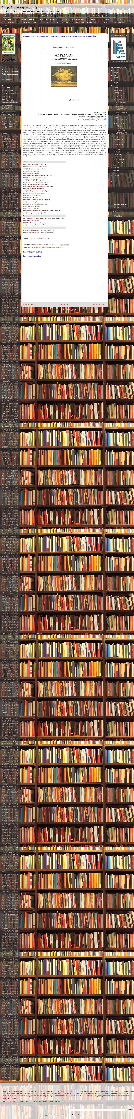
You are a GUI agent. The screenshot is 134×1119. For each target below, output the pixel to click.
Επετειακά (5, 397)
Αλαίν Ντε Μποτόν (7, 156)
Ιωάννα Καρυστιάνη (13, 510)
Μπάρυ (16, 648)
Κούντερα (9, 547)
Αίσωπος (16, 155)
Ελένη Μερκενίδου (8, 380)
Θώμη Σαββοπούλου (10, 501)
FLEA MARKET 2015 (7, 1011)
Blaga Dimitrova (12, 991)
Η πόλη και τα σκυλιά (9, 467)
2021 (114, 83)
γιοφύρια (4, 285)
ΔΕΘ (15, 322)
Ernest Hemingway (7, 1005)
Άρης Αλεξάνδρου (14, 212)
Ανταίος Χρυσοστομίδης (10, 192)
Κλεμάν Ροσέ (15, 541)
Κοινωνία (6, 544)
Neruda (11, 1042)
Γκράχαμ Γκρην (8, 310)
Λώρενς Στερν (13, 582)
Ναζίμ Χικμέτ (7, 661)
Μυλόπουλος (5, 659)
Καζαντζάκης (12, 518)
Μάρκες (6, 618)
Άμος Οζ (14, 170)
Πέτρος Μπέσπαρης (8, 769)
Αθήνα (16, 152)
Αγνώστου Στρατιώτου (8, 149)
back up (16, 987)
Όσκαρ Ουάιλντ (7, 727)
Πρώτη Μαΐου (13, 791)
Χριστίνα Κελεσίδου (8, 962)
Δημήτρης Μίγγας (7, 328)
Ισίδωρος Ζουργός (6, 505)
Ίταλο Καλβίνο (6, 509)
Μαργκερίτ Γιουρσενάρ (34, 247)
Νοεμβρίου (117, 137)
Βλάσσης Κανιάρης (6, 255)
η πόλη (16, 465)
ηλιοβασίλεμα (5, 478)
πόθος (3, 772)
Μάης (6, 585)
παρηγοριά (4, 754)
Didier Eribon (9, 1000)
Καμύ (17, 524)
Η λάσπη (12, 456)
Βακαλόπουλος (7, 228)
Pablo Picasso (7, 1050)
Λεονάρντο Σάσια (6, 572)
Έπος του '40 (15, 400)
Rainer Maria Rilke (7, 1056)
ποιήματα (10, 772)
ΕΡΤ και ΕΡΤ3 (9, 19)
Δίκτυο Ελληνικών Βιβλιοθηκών (11, 353)
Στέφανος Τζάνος (6, 847)
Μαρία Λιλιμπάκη (8, 605)
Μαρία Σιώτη (12, 610)
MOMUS (9, 1040)
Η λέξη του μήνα (106, 19)
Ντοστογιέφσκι (12, 691)
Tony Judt (5, 1070)
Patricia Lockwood (14, 1053)
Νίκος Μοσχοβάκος (8, 678)
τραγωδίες (5, 909)
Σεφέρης (9, 821)
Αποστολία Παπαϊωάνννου (8, 210)
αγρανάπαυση (5, 150)
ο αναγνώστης (11, 696)
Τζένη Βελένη (7, 886)
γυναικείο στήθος (7, 318)
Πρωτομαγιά (5, 792)
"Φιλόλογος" (4, 136)
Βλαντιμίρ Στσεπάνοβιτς (8, 253)
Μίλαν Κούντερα (14, 628)
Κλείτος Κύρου (8, 539)
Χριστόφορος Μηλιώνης (12, 968)
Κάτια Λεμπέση (8, 530)
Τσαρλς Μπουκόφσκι (13, 911)
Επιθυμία (15, 397)
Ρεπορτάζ (4, 805)
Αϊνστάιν (10, 155)
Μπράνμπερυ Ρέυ (6, 658)
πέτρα (16, 767)
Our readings (11, 1048)
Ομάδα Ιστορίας (12, 721)
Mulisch (5, 1042)
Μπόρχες (14, 655)
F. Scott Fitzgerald (6, 1010)
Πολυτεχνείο (4, 780)
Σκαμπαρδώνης (12, 824)
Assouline (10, 987)
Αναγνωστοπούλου (6, 176)
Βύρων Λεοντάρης (7, 261)
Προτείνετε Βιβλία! (7, 79)
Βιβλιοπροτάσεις (6, 245)
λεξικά (3, 570)
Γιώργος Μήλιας (14, 294)
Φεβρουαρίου (118, 159)
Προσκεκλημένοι (9, 22)
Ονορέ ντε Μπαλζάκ (13, 723)
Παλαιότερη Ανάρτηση (98, 304)
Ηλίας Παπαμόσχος (10, 475)
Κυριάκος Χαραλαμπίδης (8, 553)
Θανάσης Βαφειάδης (6, 485)
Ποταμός (12, 780)
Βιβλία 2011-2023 (47, 16)
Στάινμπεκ (13, 838)
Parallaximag (5, 1053)
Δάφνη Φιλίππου (6, 322)
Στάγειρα (11, 837)
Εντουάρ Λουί (13, 394)
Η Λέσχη (9, 461)
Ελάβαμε (5, 378)
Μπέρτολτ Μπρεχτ (14, 651)
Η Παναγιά (10, 465)
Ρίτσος (14, 806)
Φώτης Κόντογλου (6, 936)
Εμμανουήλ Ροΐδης (12, 392)
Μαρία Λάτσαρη (14, 604)
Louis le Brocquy (7, 1034)
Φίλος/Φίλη (5, 928)
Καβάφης (4, 518)
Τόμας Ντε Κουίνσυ (13, 908)
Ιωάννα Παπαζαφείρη (9, 512)
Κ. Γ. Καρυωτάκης (12, 515)
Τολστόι (5, 908)
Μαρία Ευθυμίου (12, 602)
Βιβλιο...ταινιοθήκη (7, 239)
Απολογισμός (18, 16)
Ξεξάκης (4, 696)
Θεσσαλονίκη (5, 499)
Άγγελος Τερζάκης (14, 146)
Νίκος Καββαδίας (14, 671)
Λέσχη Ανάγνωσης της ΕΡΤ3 (19, 7)
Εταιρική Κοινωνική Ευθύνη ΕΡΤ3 (74, 19)
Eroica (3, 1008)
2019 (114, 88)
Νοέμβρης (15, 681)
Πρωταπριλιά (5, 791)
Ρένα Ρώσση (12, 803)
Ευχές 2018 (10, 430)
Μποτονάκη (12, 656)
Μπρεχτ (14, 658)
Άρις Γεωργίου (7, 216)
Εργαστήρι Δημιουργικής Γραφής (49, 19)
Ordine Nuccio (10, 1046)
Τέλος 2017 (13, 876)
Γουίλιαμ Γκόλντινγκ (6, 314)
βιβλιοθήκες (5, 241)
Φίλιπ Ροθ (13, 927)
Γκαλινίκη (14, 307)
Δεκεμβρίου (117, 90)
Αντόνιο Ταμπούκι (12, 196)
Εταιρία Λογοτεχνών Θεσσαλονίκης (10, 419)
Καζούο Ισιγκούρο (6, 519)
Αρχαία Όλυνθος (6, 218)
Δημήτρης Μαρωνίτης (13, 327)
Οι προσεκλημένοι (14, 717)
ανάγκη (3, 172)
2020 (114, 85)
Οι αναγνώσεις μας (10, 711)
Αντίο (6, 16)
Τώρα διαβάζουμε (119, 22)
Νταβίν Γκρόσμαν (14, 685)
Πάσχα (10, 757)
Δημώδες (6, 336)
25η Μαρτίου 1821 (9, 138)
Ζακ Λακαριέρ (5, 437)
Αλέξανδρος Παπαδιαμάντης (9, 164)
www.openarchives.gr (7, 1076)
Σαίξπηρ (3, 815)
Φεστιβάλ (4, 922)
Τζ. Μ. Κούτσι (5, 882)
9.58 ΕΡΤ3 (13, 144)
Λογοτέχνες (15, 576)
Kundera (4, 1031)
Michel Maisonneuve (8, 1039)
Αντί (2, 193)
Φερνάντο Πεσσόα (10, 921)
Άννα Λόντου (5, 190)
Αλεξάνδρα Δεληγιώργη (10, 159)
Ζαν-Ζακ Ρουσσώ (12, 438)
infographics (14, 1022)
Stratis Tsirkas (12, 1065)
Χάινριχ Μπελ (5, 940)
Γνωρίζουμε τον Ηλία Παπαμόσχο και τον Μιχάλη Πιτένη (120, 132)
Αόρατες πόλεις (12, 202)
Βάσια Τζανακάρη (10, 230)
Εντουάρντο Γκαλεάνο (8, 395)
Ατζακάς (3, 225)
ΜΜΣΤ (9, 633)
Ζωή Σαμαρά (15, 447)
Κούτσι (14, 547)
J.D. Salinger (15, 1025)
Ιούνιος (14, 504)
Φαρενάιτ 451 (10, 917)
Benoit (10, 990)
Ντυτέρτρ (4, 693)
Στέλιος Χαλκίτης (5, 844)
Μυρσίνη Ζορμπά (14, 659)
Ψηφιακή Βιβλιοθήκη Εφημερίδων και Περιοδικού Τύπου (10, 976)
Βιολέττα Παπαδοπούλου (10, 249)
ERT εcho (116, 207)
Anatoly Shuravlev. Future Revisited (10, 984)
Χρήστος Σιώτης (6, 956)
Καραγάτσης (13, 525)
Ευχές (3, 430)
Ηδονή (10, 472)
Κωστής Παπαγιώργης (10, 565)
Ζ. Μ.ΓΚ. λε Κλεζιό (11, 435)
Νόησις (12, 682)
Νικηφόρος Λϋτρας (6, 665)
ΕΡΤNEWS (4, 416)
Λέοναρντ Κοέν (12, 570)
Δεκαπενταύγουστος (6, 324)
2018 (114, 165)
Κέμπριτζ (13, 532)
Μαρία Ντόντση (12, 607)
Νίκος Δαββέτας (13, 670)
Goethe (11, 1017)
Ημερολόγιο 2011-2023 (12, 479)
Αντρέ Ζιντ (4, 198)
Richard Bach (5, 1059)
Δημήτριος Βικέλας (12, 330)
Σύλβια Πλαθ (12, 851)
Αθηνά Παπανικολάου (9, 153)
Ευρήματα (92, 19)
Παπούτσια (12, 749)
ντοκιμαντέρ (4, 691)
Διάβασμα (13, 339)
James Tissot (6, 1027)
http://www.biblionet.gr (42, 238)
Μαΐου (116, 152)
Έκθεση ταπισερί (8, 377)
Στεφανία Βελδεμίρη (10, 846)
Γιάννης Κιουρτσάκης (13, 273)
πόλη (14, 773)
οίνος (5, 720)
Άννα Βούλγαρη (12, 189)
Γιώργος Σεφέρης (13, 299)
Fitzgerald (14, 1010)
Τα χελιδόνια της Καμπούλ (10, 863)
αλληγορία (5, 169)
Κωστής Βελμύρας (13, 564)
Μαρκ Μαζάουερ (14, 616)
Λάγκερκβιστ (4, 567)
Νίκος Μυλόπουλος (13, 679)
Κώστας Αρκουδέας (6, 559)
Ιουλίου (116, 147)
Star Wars (9, 1063)
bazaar (5, 988)
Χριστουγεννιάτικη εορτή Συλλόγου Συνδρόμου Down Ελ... (120, 102)
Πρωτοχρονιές (7, 794)
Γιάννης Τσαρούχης (13, 279)
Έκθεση (3, 372)
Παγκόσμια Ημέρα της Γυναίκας (10, 732)
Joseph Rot (5, 1030)
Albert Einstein (5, 982)
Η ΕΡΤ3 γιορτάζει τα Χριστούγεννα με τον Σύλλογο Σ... (120, 119)
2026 (114, 70)
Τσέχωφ (6, 913)
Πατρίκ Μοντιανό (8, 758)
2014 (114, 175)
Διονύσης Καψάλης (7, 355)
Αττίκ (9, 225)
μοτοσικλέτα (15, 638)
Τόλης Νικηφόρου (13, 906)
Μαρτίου (117, 157)
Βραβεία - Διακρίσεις (7, 258)
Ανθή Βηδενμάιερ (14, 185)
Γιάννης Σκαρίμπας (6, 278)
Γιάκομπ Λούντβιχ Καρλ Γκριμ (9, 270)
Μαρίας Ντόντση (14, 613)
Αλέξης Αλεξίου (6, 166)
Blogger (90, 1115)
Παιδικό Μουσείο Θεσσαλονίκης (118, 215)
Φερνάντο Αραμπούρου (12, 919)
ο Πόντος (11, 707)
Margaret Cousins (6, 1037)
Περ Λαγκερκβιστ (14, 764)
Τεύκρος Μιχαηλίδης (11, 880)
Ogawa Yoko (10, 1045)
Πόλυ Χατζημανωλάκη (13, 777)
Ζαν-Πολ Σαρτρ (6, 440)
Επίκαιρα (6, 398)
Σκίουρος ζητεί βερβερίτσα (9, 826)
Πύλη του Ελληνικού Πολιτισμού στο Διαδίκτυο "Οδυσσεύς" (10, 797)
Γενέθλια (16, 262)
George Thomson (12, 1014)
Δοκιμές (16, 355)
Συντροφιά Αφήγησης (62, 22)
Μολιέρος (10, 635)
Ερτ (4, 409)
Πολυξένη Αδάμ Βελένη (10, 778)
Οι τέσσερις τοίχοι (7, 718)
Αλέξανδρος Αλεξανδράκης (8, 162)
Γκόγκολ (16, 308)
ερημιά (11, 403)
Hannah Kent (6, 1019)
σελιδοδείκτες (13, 820)
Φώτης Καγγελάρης (11, 934)
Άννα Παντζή (14, 190)
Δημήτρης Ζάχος (7, 325)
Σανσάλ (8, 818)
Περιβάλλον (6, 766)
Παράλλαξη (4, 750)
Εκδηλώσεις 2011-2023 (27, 19)
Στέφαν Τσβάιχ (14, 844)
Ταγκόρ (3, 865)
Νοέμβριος (5, 682)
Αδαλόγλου (13, 150)
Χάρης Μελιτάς (12, 944)
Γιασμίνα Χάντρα (8, 282)
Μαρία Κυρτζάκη (5, 604)
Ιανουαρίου (117, 162)
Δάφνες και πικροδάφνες (10, 321)
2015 (114, 172)
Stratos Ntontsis (5, 1066)
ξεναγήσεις (4, 695)
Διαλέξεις (4, 342)
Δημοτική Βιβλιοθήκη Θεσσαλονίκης (10, 334)
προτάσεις (13, 789)
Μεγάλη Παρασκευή (13, 622)
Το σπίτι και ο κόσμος (12, 903)
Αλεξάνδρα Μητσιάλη (8, 161)
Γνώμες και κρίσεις (12, 313)
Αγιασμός (6, 147)
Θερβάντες (13, 498)
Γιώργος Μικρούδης (8, 296)
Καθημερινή (15, 519)
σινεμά (11, 823)
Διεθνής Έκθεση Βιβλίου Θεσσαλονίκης (103, 16)
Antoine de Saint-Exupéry (9, 985)
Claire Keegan (14, 996)
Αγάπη (4, 146)
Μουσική (12, 645)
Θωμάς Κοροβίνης (14, 499)
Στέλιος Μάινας (12, 843)
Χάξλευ (10, 942)
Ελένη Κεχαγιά (15, 378)
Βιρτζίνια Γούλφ (12, 252)
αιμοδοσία (4, 155)
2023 (114, 78)
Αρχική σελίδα (63, 304)
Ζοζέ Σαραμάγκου (8, 443)
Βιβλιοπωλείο (5, 247)
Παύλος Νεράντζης (13, 760)
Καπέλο (6, 525)
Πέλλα (7, 761)
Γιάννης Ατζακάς (6, 271)
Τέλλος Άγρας (5, 876)
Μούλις (6, 639)
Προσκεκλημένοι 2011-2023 (29, 22)
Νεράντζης (13, 662)
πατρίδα (16, 757)
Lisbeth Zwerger (12, 1033)
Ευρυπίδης (9, 427)
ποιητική (6, 773)
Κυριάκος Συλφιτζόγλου (10, 552)
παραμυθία (13, 750)
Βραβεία (13, 256)
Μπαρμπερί (4, 648)
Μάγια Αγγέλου (14, 584)
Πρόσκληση (4, 789)
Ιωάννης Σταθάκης (6, 513)
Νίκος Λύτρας (5, 676)
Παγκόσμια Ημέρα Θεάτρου (12, 729)
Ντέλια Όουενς (9, 688)
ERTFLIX (9, 1008)
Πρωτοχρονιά (14, 792)
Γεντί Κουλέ (7, 264)
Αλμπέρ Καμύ (13, 169)
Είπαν (6, 366)
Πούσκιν (3, 781)
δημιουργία (4, 331)
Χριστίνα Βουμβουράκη (10, 961)
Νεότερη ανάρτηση (29, 304)
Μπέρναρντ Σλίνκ (10, 650)
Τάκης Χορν (15, 866)
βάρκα (16, 229)
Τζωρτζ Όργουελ (6, 889)
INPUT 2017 (5, 1023)
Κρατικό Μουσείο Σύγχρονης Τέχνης (10, 550)
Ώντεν (15, 980)
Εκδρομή (14, 370)
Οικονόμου (15, 718)
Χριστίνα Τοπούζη (6, 964)
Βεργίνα (14, 236)
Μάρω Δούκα (15, 619)
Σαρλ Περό (14, 818)
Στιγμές (13, 848)
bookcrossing (5, 993)
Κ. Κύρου (4, 516)
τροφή (11, 909)
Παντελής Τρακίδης (9, 743)
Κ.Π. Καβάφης (12, 516)
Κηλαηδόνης (4, 538)
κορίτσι (13, 544)
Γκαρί (3, 308)
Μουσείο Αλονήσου (6, 641)
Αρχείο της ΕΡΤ (8, 221)
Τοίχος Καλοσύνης (8, 905)
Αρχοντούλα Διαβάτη (7, 222)
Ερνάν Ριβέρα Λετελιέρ (12, 405)
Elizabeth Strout (12, 1003)
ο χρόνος (15, 708)
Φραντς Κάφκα (7, 931)
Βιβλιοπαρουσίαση (6, 244)
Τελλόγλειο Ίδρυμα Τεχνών (9, 874)
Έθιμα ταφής (13, 358)
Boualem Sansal (14, 993)
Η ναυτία (4, 465)
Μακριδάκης (4, 595)
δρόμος (5, 356)
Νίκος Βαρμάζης (6, 668)
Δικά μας (123, 16)
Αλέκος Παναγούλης (13, 158)
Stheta (5, 1065)
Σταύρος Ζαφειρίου (6, 840)
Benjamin (4, 990)
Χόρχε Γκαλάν (12, 951)
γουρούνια (15, 314)
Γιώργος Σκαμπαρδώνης (10, 301)
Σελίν (3, 821)
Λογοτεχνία (6, 578)
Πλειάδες (14, 770)
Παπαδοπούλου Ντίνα (8, 747)
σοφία (4, 832)
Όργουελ (11, 724)
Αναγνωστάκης (5, 175)
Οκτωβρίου (117, 139)
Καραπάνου (4, 527)
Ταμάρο (7, 868)
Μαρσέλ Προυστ (5, 619)
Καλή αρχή (7, 522)
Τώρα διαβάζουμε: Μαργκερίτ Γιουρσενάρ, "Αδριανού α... (119, 126)
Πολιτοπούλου (5, 775)
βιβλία (7, 26)
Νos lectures (12, 693)
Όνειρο (4, 723)
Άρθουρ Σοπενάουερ (13, 215)
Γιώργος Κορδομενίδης (12, 291)
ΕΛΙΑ (10, 384)
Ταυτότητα (105, 22)
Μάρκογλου (13, 618)
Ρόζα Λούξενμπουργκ (7, 808)
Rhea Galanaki (12, 1057)
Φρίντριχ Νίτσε (12, 933)
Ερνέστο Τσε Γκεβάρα (13, 408)
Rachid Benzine (14, 1054)
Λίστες (8, 576)
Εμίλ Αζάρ (7, 390)
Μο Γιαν (14, 633)
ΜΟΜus (16, 635)
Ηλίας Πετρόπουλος (8, 476)
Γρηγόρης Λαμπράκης (10, 316)
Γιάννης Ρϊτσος (12, 276)
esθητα (14, 1008)
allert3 (14, 982)
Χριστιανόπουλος (14, 959)
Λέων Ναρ (11, 573)
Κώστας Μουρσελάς (7, 562)
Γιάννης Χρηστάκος (7, 281)
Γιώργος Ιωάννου (6, 287)
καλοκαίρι (11, 524)
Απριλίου (117, 154)
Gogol (16, 1017)
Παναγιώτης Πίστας (11, 737)
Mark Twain (15, 1037)
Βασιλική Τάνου (14, 235)
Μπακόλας (13, 647)
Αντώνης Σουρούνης (8, 199)
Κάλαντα (16, 521)
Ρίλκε (14, 804)
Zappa (8, 1077)
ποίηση (16, 772)
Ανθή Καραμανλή (8, 187)
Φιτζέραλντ (13, 928)
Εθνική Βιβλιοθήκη (6, 359)
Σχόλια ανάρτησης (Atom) (68, 309)
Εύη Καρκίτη (12, 424)
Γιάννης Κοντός (8, 275)
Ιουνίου (116, 149)
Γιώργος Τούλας (6, 302)
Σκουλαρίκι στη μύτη (6, 829)
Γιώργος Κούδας (7, 293)
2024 (114, 75)
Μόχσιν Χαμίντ (5, 647)
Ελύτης (16, 389)
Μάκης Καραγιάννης (8, 593)
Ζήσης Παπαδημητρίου (13, 441)
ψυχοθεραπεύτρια (7, 980)
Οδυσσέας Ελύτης (9, 710)
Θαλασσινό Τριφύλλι (10, 484)
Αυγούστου (117, 144)
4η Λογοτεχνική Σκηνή (11, 141)
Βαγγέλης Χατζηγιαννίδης (12, 227)
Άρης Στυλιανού (8, 213)
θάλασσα (15, 482)
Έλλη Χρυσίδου (14, 386)
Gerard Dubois (6, 1016)
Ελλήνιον (10, 389)
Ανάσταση (4, 179)
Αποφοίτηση (32, 16)
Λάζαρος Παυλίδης (14, 567)
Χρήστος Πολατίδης (11, 954)
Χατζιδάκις (11, 948)
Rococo (14, 1059)
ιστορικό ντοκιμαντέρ (11, 507)
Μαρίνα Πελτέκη (8, 615)
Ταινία (9, 865)
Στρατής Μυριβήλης (6, 849)
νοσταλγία (4, 685)
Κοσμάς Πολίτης (6, 545)
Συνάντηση (46, 22)
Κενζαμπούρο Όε (6, 533)
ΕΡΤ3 (8, 413)
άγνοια (13, 147)
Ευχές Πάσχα (9, 432)
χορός (13, 950)
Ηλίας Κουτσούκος (12, 473)
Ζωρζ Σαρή (8, 449)
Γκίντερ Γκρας (9, 308)
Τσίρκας (14, 913)
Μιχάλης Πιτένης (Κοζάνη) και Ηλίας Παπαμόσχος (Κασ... (120, 108)
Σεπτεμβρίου (118, 142)
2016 (114, 170)
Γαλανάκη (16, 261)
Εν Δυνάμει (4, 394)
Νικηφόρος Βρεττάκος (8, 664)
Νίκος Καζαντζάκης (8, 673)
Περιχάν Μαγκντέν (8, 767)
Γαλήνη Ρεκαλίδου (7, 262)
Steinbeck (16, 1063)
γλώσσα (3, 313)
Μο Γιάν (4, 635)
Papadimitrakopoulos (6, 1051)
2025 (114, 73)
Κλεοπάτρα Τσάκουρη (11, 542)
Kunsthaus (11, 1031)
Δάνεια (16, 319)
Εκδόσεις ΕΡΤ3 (6, 370)
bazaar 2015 (13, 988)
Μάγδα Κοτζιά (5, 584)
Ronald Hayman (5, 1060)
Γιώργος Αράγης (12, 285)
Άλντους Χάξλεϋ (5, 170)
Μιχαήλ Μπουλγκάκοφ (9, 630)
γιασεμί (16, 281)
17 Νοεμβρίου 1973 (13, 136)
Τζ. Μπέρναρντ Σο (14, 882)
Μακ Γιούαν (13, 588)
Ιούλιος (8, 504)
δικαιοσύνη (15, 351)
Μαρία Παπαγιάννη (6, 608)
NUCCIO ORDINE (10, 1043)
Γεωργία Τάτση (12, 268)
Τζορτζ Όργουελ (12, 888)
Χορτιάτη (4, 951)
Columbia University (8, 997)
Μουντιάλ (13, 639)
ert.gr (114, 211)
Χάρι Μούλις (5, 945)
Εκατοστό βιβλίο (12, 367)
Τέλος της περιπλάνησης (7, 877)
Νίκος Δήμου (5, 671)
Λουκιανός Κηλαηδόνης (7, 581)
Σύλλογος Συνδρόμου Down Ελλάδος (85, 22)
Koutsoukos (13, 1030)
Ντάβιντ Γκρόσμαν (8, 687)
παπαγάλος (4, 744)
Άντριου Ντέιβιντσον (13, 198)
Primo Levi (6, 1054)
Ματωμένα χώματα (8, 621)
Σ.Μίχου (14, 814)
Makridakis (13, 1036)
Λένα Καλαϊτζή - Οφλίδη (10, 568)
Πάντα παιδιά (122, 19)
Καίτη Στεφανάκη (8, 521)
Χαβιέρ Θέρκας (12, 939)
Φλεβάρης (4, 930)
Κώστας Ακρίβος (12, 558)
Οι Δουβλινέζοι (5, 714)
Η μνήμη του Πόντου (11, 464)
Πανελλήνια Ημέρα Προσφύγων (9, 738)
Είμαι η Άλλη (15, 364)
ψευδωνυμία (4, 973)
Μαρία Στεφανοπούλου (7, 612)
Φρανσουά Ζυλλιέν (13, 930)
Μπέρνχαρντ (4, 651)
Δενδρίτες (16, 324)
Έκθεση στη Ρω (14, 375)
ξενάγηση (12, 695)
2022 (114, 80)
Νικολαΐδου (13, 667)
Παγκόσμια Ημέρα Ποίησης (11, 731)
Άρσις (14, 216)
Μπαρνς (11, 648)
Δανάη (11, 319)
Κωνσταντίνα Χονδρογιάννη (10, 555)
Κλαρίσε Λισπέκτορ (13, 538)
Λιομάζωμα (10, 575)
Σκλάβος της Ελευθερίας (9, 828)
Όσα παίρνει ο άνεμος (13, 726)
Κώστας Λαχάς (12, 561)
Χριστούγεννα (5, 967)
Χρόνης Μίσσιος (10, 970)
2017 (114, 167)
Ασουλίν (14, 224)
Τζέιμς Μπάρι (14, 885)
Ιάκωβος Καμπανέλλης (7, 502)
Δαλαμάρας (4, 319)
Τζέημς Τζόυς (6, 885)
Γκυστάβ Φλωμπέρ (11, 311)
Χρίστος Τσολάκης (12, 965)
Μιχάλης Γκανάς (6, 631)
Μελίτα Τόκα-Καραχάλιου (10, 624)
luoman (81, 1115)
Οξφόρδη (5, 724)
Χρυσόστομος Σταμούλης (8, 971)
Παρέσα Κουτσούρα (8, 752)
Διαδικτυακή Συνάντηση (78, 16)
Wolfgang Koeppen (11, 1074)
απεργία (3, 209)
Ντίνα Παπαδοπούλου (10, 689)
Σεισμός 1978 (5, 820)
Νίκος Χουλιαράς (7, 681)
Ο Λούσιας (12, 705)
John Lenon (13, 1028)
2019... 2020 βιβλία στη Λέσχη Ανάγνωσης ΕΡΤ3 (120, 113)
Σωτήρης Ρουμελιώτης (9, 857)
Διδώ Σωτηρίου (12, 344)
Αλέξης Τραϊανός (14, 167)
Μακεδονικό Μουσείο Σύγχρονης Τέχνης (10, 591)
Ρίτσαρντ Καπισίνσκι (6, 806)
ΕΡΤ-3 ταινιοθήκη (12, 411)
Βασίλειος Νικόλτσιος (7, 232)
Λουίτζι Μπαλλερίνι (12, 579)
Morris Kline (15, 1040)
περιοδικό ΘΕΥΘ (14, 766)
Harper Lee (10, 1020)
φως (3, 934)
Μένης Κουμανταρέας (7, 625)
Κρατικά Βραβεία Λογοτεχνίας (9, 549)
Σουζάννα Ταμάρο (14, 830)
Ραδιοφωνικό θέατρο (7, 800)
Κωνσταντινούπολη (8, 556)
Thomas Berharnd (11, 1068)
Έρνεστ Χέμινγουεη (7, 406)
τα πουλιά (8, 860)
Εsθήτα (3, 435)
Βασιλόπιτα (7, 236)
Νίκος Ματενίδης (14, 676)
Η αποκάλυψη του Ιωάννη (9, 452)
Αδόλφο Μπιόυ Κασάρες (7, 152)
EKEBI (11, 1002)
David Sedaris (9, 999)
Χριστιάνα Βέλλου (57, 247)
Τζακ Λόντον (15, 883)
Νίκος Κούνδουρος (12, 674)
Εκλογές (16, 377)
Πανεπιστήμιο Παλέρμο (7, 740)
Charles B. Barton (7, 994)
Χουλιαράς (4, 953)
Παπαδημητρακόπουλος (7, 746)
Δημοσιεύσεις (62, 16)
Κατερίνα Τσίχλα (13, 529)
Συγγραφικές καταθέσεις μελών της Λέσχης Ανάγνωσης (120, 95)
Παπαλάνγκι (4, 749)
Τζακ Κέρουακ (6, 883)
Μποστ (3, 656)
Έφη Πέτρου (13, 433)
